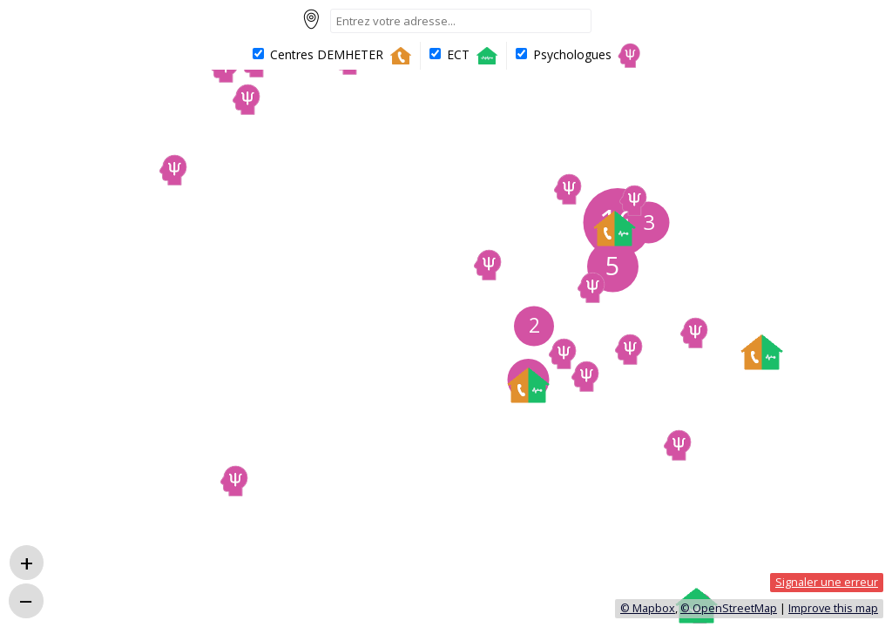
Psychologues (579, 56)
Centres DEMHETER (334, 56)
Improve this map (833, 608)
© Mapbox (647, 608)
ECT (465, 56)
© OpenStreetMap (728, 608)
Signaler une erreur (826, 582)
